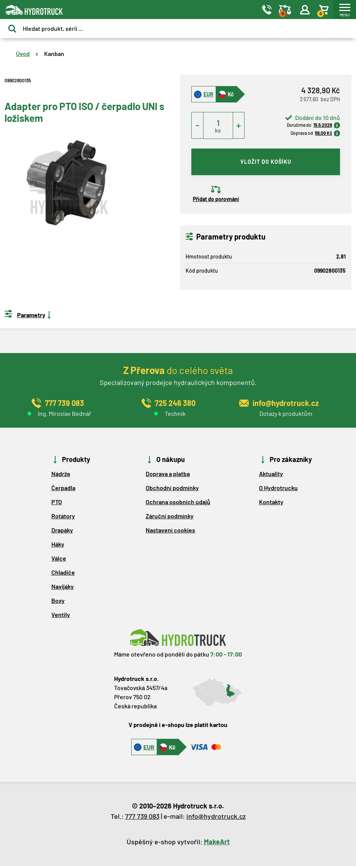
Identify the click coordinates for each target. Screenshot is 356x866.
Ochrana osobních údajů (178, 501)
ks (218, 130)
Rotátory (63, 515)
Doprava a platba (168, 473)
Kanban (54, 53)
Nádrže (60, 473)
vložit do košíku (265, 161)
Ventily (60, 614)
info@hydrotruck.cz (216, 816)
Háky (57, 544)
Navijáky (62, 586)
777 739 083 (142, 816)
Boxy (58, 600)
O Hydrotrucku (278, 487)
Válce (58, 558)
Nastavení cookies (170, 530)
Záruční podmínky (170, 515)
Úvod (23, 53)
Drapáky (62, 530)
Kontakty (271, 501)
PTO (56, 501)
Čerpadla (63, 487)
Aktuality (271, 473)
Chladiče (63, 572)
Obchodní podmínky (172, 487)
